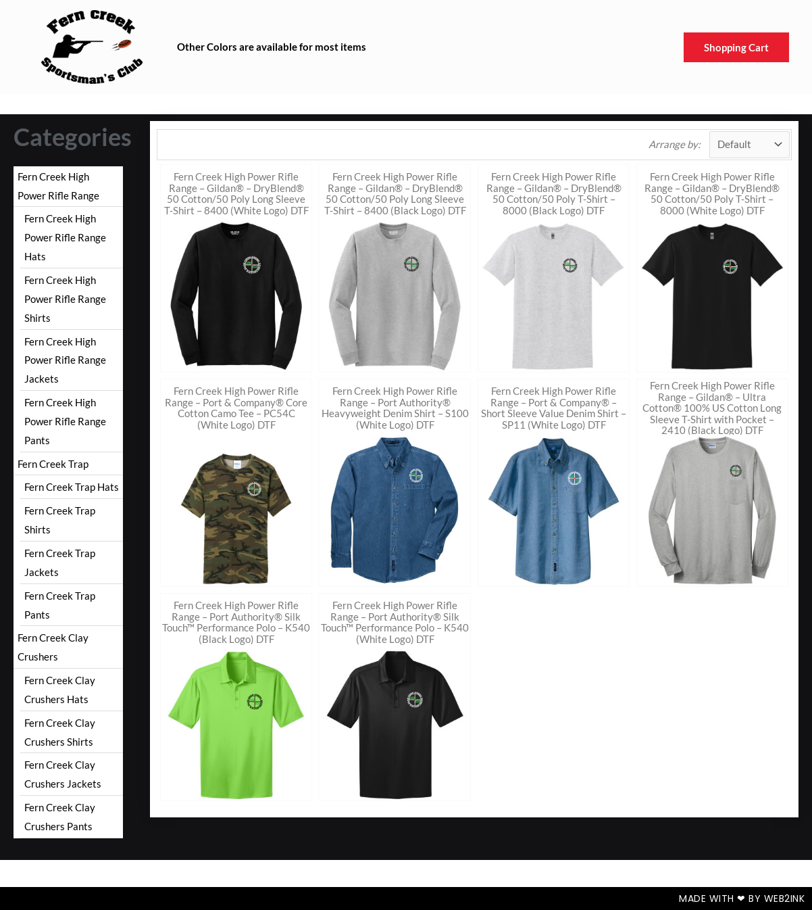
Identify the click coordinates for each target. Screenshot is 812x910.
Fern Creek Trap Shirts (59, 519)
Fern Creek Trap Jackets (59, 562)
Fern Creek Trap (53, 464)
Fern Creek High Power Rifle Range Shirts (65, 299)
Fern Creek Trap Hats (71, 487)
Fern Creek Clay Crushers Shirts (59, 732)
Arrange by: (675, 144)
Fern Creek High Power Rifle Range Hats (65, 237)
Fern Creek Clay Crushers (53, 647)
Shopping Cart (736, 47)
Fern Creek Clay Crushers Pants (59, 816)
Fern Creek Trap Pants (59, 605)
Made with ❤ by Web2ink (742, 898)
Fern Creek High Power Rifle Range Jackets (65, 360)
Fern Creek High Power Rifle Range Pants (65, 421)
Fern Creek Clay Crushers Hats (59, 689)
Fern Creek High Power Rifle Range (58, 185)
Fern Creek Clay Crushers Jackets (62, 774)
